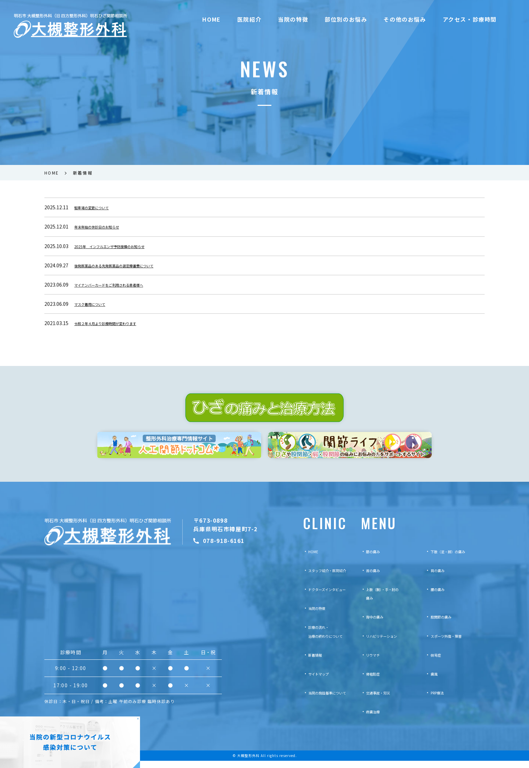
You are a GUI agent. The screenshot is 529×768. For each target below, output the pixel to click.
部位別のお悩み (346, 19)
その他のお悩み (405, 19)
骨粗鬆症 (375, 681)
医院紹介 (249, 19)
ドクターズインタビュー (320, 596)
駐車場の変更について (98, 207)
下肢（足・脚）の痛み (455, 558)
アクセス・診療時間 (470, 19)
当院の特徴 (293, 19)
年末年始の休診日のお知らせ (105, 226)
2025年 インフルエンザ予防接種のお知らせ (123, 246)
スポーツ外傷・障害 (452, 642)
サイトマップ (308, 681)
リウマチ (375, 662)
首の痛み (375, 577)
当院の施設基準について (320, 700)
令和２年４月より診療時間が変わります (117, 323)
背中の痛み (378, 624)
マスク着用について (96, 303)
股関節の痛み (445, 624)
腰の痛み (440, 596)
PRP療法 (440, 700)
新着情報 (303, 662)
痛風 (435, 681)
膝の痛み (375, 558)
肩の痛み (440, 577)
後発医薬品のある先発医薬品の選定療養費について (129, 265)
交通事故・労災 (383, 700)
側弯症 (438, 662)
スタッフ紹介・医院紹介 (320, 577)
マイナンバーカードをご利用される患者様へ (122, 284)
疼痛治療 (375, 718)
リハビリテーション (387, 642)
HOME (211, 19)
